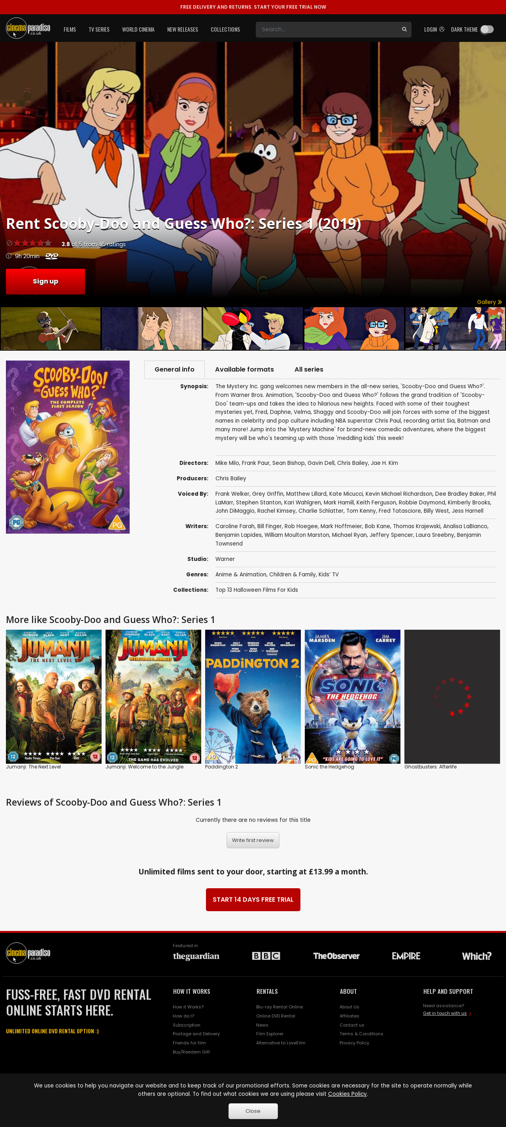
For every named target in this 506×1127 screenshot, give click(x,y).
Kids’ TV (329, 574)
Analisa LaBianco (465, 526)
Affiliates (349, 1016)
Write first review (253, 840)
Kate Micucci (346, 494)
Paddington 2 (221, 766)
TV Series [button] (99, 29)
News (262, 1025)
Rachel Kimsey (276, 511)
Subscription (186, 1025)
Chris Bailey (230, 478)
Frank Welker (232, 494)
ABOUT (348, 991)
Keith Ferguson (376, 502)
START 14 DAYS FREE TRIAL (253, 899)
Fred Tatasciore (400, 511)
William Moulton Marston (296, 535)
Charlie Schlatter (321, 511)
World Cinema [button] (138, 29)
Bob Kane (377, 526)
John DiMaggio (235, 511)
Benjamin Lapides (238, 535)
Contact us (352, 1025)
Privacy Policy (354, 1043)
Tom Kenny (361, 511)
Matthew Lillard (306, 494)
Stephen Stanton (258, 502)
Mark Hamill (339, 502)
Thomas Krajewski (416, 526)
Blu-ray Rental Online (279, 1007)
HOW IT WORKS (191, 991)
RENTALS (267, 991)
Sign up (45, 281)
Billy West (436, 511)
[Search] (326, 30)
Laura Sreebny (435, 535)
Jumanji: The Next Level (33, 766)
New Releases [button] (182, 29)
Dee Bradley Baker (460, 494)
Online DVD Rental (275, 1016)
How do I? (183, 1016)
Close (253, 1111)
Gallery (489, 302)
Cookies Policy (347, 1094)
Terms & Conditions (361, 1034)
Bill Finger (269, 526)
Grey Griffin (267, 494)
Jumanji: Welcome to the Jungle (144, 766)
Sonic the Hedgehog (329, 766)
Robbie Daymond (422, 502)
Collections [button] (225, 29)
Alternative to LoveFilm (281, 1043)
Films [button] (70, 29)
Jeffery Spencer (391, 535)
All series (309, 369)
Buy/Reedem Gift (191, 1052)
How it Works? (188, 1007)
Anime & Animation (240, 574)
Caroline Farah (235, 526)
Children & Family (292, 574)
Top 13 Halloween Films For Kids (256, 590)
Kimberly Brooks (469, 502)
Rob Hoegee (301, 526)
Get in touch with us (445, 1013)
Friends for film (189, 1043)
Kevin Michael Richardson (399, 494)
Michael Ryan (349, 535)
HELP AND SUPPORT (448, 991)
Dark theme (464, 29)
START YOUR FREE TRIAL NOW (253, 7)
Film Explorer (269, 1034)
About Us (349, 1007)
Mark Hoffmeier (341, 526)
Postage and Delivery (196, 1034)
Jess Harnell (467, 511)
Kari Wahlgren (302, 502)
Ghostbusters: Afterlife (430, 766)
